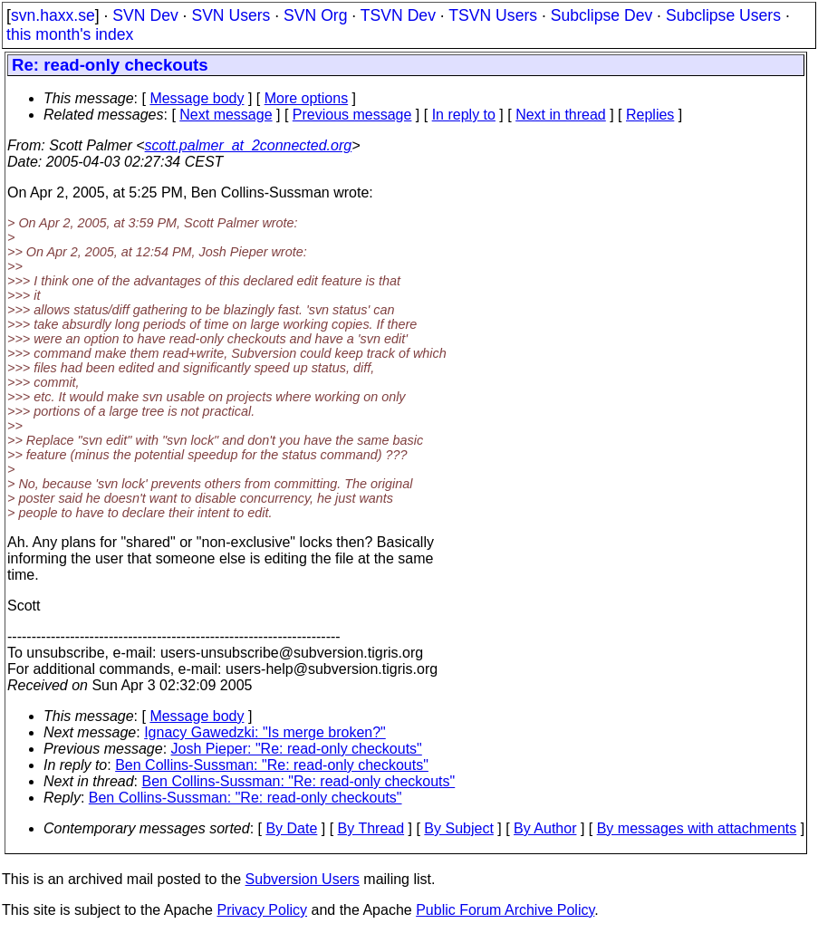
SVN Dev (145, 15)
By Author (545, 828)
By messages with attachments (697, 828)
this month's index (69, 34)
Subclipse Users (723, 15)
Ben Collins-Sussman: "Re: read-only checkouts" (271, 765)
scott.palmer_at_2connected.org (248, 145)
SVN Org (315, 15)
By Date (291, 828)
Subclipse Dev (601, 15)
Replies (650, 114)
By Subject (458, 828)
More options (307, 98)
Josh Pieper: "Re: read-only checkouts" (296, 748)
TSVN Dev (398, 15)
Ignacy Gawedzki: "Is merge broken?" (265, 732)
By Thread (371, 828)
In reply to (464, 114)
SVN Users (230, 15)
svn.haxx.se (53, 15)
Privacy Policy (262, 910)
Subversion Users (302, 879)
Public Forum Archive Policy (505, 910)
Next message (225, 114)
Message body (196, 98)
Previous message (352, 114)
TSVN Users (492, 15)
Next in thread (560, 114)
